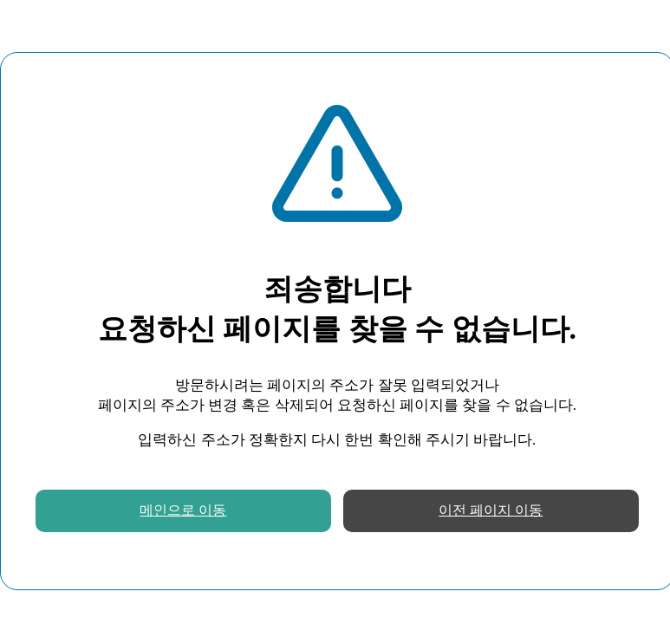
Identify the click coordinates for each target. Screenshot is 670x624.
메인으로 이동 (183, 510)
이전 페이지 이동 (491, 510)
